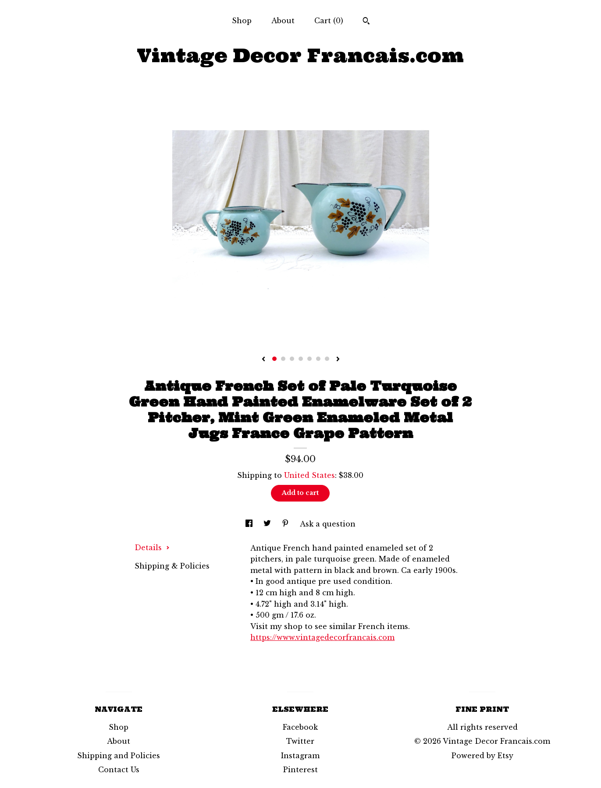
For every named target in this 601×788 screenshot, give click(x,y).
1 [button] (274, 359)
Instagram (300, 755)
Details (152, 547)
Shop (242, 20)
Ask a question (328, 523)
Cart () (328, 20)
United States (309, 475)
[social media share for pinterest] (286, 523)
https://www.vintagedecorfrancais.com (322, 637)
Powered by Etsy (482, 755)
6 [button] (318, 359)
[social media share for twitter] (268, 523)
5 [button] (309, 359)
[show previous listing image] (263, 360)
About (283, 20)
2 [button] (283, 359)
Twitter (300, 741)
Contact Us (118, 769)
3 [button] (292, 359)
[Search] (366, 22)
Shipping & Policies (172, 566)
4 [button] (301, 359)
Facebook (300, 727)
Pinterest (300, 769)
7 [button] (327, 359)
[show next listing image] (338, 360)
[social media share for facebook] (250, 523)
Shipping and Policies (118, 755)
